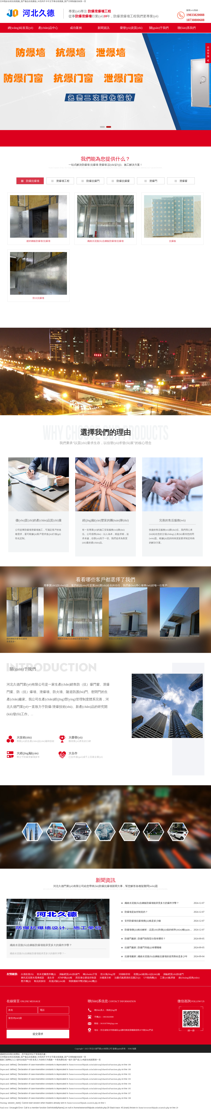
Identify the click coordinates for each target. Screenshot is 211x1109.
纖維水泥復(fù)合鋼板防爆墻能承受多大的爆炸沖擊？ (41, 945)
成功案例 (76, 28)
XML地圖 (132, 1049)
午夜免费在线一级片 (64, 1060)
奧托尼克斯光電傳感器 (32, 977)
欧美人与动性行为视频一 (43, 1060)
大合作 (73, 753)
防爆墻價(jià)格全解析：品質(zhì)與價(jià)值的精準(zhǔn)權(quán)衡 (158, 930)
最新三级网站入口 (8, 1060)
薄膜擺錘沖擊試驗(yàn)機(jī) (83, 981)
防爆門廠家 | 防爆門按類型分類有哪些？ (145, 938)
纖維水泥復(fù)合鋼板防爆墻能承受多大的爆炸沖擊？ (152, 903)
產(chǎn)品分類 (25, 141)
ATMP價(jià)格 (65, 977)
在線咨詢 (105, 401)
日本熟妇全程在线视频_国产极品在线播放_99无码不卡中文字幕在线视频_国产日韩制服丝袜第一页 (43, 1)
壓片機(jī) (26, 981)
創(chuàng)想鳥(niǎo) (189, 977)
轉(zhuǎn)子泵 (90, 974)
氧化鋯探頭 (39, 981)
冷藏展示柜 (105, 977)
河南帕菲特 (124, 974)
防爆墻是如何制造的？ (136, 912)
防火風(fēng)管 (108, 974)
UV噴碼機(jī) (150, 977)
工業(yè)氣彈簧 (167, 977)
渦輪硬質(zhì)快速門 (69, 974)
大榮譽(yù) (75, 737)
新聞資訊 (103, 28)
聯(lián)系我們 (187, 28)
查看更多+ (105, 314)
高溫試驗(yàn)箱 (57, 981)
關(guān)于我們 (159, 28)
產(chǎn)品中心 (48, 28)
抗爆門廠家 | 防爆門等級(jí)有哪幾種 (143, 947)
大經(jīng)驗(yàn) (27, 753)
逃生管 (50, 977)
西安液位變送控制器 (85, 977)
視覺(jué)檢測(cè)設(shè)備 (147, 974)
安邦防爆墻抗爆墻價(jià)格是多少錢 (143, 921)
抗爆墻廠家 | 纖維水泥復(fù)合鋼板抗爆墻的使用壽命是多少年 (156, 956)
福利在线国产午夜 (24, 1060)
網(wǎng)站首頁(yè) (20, 28)
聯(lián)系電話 (97, 141)
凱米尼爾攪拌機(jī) (46, 974)
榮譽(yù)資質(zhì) (131, 28)
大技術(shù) (24, 737)
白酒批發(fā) (27, 974)
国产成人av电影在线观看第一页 (87, 1060)
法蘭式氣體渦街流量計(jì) (127, 977)
